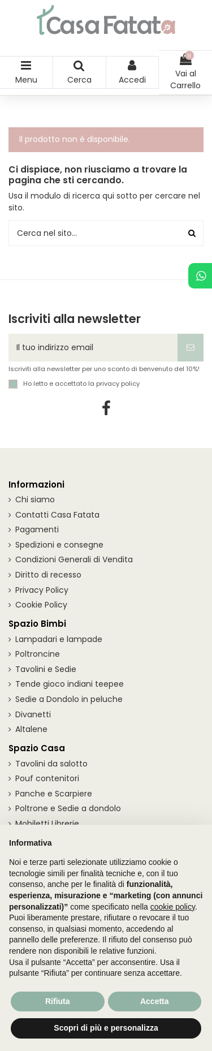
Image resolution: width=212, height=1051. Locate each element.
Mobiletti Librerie (47, 823)
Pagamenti (37, 529)
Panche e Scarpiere (53, 793)
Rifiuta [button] (57, 1001)
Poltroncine (37, 654)
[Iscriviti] (191, 347)
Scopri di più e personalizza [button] (106, 1027)
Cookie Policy (41, 604)
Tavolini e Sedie (45, 669)
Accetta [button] (154, 1001)
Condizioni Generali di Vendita (74, 559)
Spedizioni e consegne (59, 544)
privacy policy (118, 383)
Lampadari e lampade (58, 639)
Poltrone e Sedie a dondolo (68, 808)
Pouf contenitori (47, 778)
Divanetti (33, 714)
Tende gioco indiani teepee (69, 684)
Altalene (31, 729)
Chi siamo (35, 499)
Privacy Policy (41, 590)
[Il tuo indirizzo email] (93, 347)
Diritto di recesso (48, 574)
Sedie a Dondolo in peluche (69, 699)
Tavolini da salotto (51, 763)
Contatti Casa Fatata (57, 514)
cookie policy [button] (172, 906)
